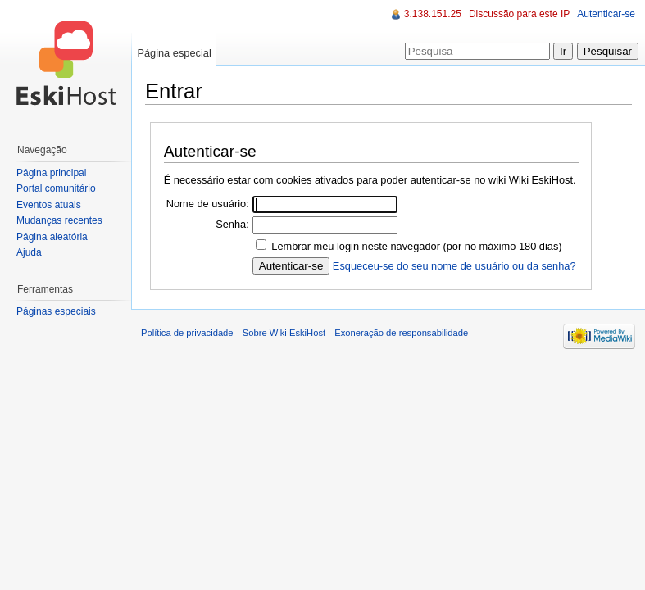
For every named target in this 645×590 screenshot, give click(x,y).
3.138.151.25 (432, 14)
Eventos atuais (48, 205)
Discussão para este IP (519, 14)
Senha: (232, 224)
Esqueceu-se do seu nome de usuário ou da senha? (454, 266)
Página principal (51, 173)
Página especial (174, 53)
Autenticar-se (606, 14)
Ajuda (29, 252)
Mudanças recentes (59, 220)
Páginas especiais (56, 311)
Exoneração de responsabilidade (401, 333)
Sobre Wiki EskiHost (284, 333)
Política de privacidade (187, 333)
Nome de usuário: (207, 203)
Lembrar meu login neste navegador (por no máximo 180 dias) (416, 246)
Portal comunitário (56, 188)
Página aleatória (52, 237)
